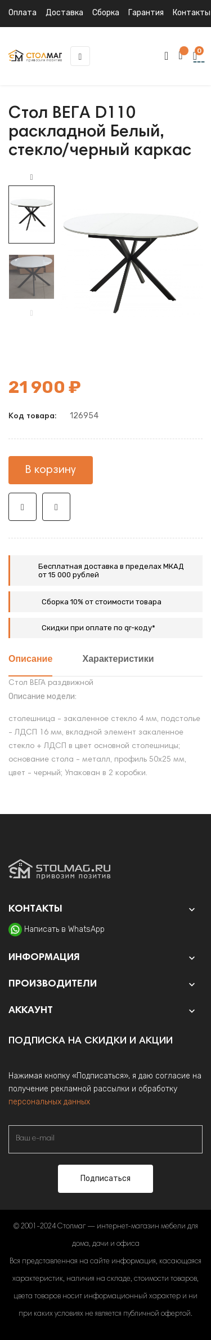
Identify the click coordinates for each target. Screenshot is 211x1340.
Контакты (191, 12)
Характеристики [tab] (118, 659)
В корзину (50, 470)
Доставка (64, 12)
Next (31, 177)
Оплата (22, 12)
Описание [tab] (30, 659)
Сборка (105, 12)
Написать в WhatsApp (64, 929)
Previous (31, 313)
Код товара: (32, 417)
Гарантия (146, 12)
